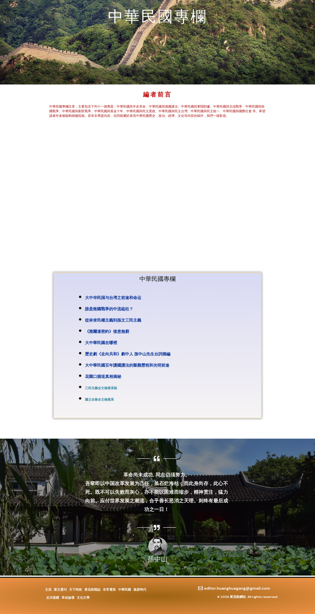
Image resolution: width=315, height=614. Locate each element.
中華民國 (128, 589)
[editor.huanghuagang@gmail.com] (234, 587)
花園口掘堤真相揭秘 (103, 376)
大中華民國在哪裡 (102, 342)
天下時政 (77, 589)
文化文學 (85, 597)
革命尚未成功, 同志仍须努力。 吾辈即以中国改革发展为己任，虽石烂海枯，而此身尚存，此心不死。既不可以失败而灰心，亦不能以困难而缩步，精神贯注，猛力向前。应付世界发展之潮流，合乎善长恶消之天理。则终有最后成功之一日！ (157, 492)
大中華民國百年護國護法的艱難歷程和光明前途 (127, 365)
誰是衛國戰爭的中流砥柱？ (109, 309)
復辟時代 (144, 589)
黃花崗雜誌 (95, 589)
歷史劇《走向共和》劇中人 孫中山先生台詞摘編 (127, 354)
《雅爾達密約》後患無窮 (107, 331)
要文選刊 (61, 589)
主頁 (48, 589)
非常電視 (112, 589)
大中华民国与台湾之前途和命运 (113, 297)
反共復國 (53, 597)
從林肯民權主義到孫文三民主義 (113, 320)
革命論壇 (69, 597)
